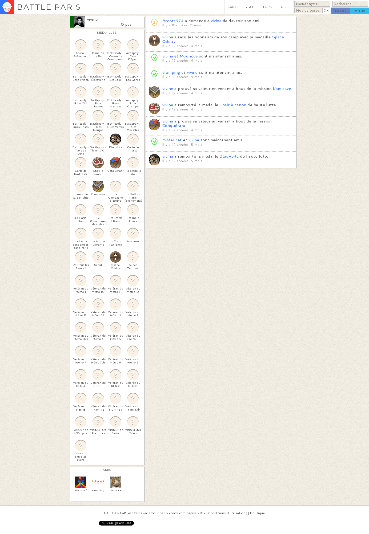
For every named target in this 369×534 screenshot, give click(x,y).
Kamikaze (282, 88)
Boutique (257, 513)
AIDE (285, 7)
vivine (92, 19)
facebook (341, 10)
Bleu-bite (229, 156)
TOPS (267, 7)
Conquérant (174, 125)
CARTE (233, 7)
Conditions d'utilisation (226, 513)
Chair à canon (233, 105)
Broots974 (173, 21)
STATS (250, 7)
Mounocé (189, 56)
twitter (359, 10)
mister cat (172, 140)
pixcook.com (175, 513)
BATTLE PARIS (49, 7)
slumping (171, 72)
